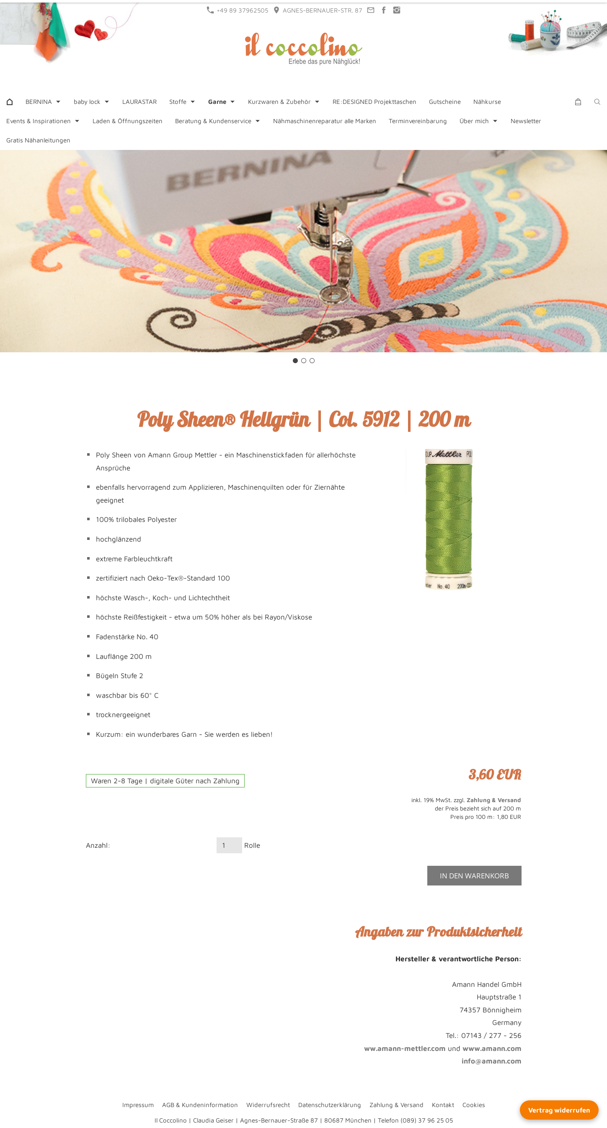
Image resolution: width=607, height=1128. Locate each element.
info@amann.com (492, 1061)
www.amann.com (492, 1048)
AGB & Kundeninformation (200, 1104)
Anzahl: (98, 845)
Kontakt (443, 1104)
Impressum (138, 1104)
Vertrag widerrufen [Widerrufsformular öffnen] (559, 1110)
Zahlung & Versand (494, 799)
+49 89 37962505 (237, 10)
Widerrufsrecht (268, 1104)
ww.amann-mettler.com (405, 1048)
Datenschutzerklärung (329, 1104)
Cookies (473, 1104)
